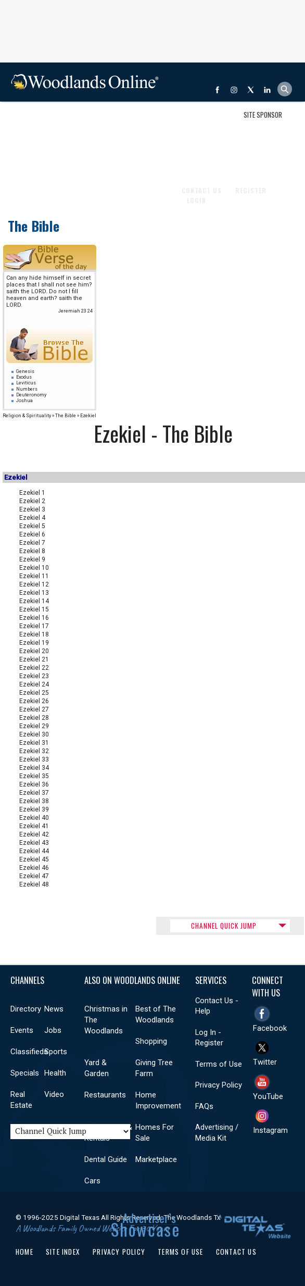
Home (24, 1251)
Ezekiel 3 (32, 509)
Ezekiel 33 (34, 759)
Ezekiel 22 (34, 667)
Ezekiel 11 (34, 576)
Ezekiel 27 (34, 709)
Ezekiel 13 (34, 592)
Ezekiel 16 (34, 617)
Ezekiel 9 (32, 559)
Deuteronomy (31, 394)
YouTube (268, 1096)
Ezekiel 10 (34, 567)
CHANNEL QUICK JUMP (224, 925)
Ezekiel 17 (34, 626)
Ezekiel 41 (34, 826)
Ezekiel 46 (34, 867)
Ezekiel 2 (32, 501)
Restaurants (105, 1095)
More (53, 160)
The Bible (33, 226)
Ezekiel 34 (34, 767)
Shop (22, 121)
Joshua (24, 400)
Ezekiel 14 (34, 601)
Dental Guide (105, 1159)
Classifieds (29, 1051)
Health (55, 1073)
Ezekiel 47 (34, 876)
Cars (92, 1180)
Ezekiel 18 (34, 634)
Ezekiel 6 (32, 534)
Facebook (270, 1028)
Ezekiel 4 (32, 517)
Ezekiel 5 (32, 526)
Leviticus (26, 382)
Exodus (24, 377)
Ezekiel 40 (34, 817)
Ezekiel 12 (34, 584)
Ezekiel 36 (34, 784)
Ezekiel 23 (34, 676)
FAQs (204, 1106)
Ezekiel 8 (32, 551)
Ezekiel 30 (34, 734)
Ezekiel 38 (34, 801)
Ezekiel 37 (34, 792)
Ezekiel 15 (34, 609)
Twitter (265, 1062)
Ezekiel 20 (34, 651)
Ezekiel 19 (34, 642)
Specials (24, 1073)
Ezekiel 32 (34, 751)
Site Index (63, 1251)
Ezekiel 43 (34, 842)
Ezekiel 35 (34, 776)
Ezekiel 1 (32, 492)
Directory (25, 1009)
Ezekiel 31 (34, 742)
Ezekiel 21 (34, 659)
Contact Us (236, 1251)
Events (78, 121)
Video (54, 1094)
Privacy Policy (218, 1085)
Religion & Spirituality (27, 415)
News (48, 121)
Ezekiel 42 (34, 834)
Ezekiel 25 (34, 692)
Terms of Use (218, 1064)
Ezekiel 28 (34, 717)
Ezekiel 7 (32, 542)
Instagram (270, 1130)
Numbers (26, 389)
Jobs (106, 121)
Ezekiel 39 (34, 809)
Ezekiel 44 (34, 851)
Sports (55, 1051)
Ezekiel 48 (34, 884)
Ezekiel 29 (34, 726)
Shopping (151, 1041)
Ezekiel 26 (34, 701)
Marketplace (156, 1159)
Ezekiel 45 (34, 859)
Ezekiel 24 (34, 684)
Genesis (25, 371)
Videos (24, 160)
